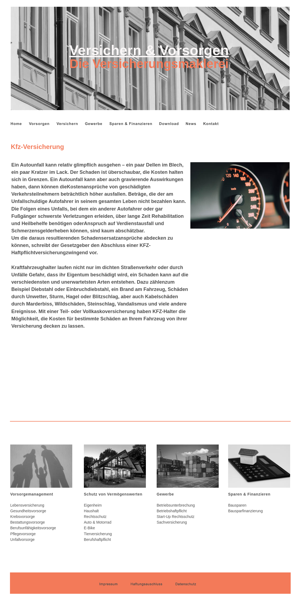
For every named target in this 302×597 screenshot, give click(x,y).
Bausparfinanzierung (245, 511)
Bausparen (237, 505)
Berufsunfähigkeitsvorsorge (33, 528)
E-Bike (89, 528)
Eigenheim (93, 505)
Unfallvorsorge (22, 539)
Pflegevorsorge (23, 534)
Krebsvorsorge (22, 516)
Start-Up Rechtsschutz (175, 516)
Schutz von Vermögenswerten (113, 494)
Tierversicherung (98, 534)
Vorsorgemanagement (31, 494)
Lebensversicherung (27, 505)
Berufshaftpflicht (97, 539)
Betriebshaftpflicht (172, 511)
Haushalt (91, 511)
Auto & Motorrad (97, 522)
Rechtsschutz (95, 516)
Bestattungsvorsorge (27, 522)
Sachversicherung (172, 522)
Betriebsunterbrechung (176, 505)
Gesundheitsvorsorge (28, 511)
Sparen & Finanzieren (249, 494)
